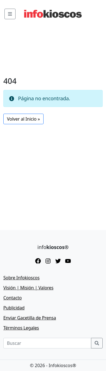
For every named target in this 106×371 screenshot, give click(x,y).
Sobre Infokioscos (21, 278)
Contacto (12, 298)
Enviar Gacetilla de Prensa (29, 318)
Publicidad (14, 308)
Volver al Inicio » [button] (23, 119)
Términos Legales (21, 328)
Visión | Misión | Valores (28, 288)
